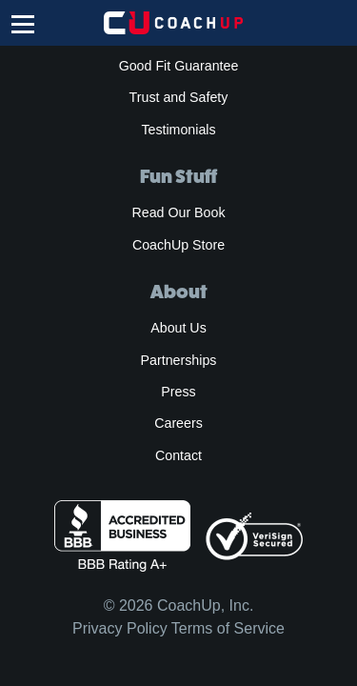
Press (178, 391)
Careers (178, 423)
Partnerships (179, 360)
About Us (178, 327)
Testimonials (178, 129)
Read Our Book (178, 212)
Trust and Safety (178, 97)
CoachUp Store (178, 244)
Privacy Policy (120, 628)
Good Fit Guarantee (179, 65)
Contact (178, 455)
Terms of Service (228, 628)
